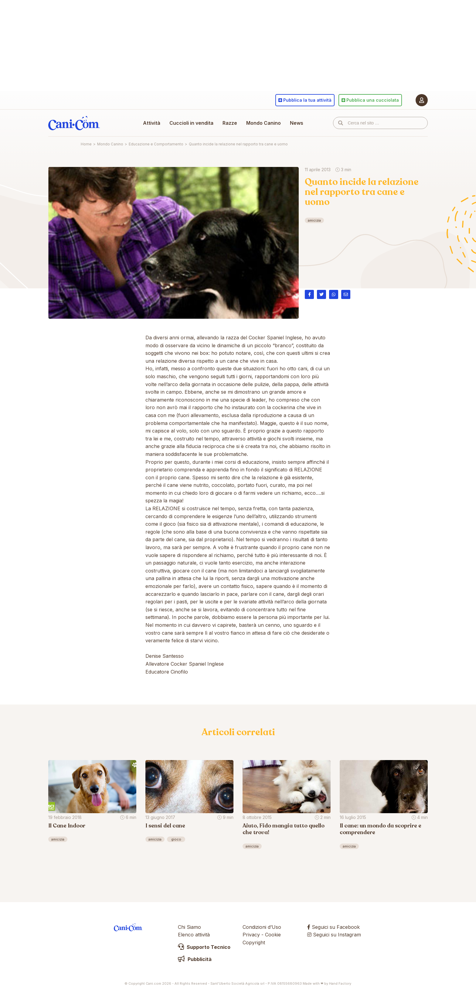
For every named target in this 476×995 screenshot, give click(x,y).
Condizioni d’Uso (262, 927)
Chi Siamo (189, 927)
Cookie (273, 935)
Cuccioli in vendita (191, 123)
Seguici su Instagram (334, 935)
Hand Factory (340, 983)
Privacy (251, 935)
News (296, 123)
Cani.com (74, 123)
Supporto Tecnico (204, 947)
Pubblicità (195, 959)
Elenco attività (194, 935)
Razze (230, 123)
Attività (151, 123)
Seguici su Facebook (333, 927)
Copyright (254, 942)
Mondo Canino (263, 123)
